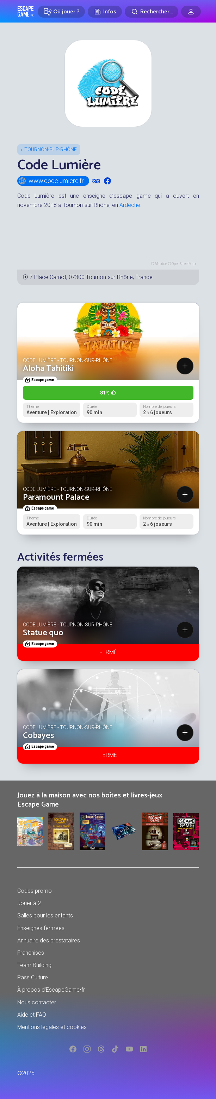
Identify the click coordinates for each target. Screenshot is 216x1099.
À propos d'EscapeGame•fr (51, 989)
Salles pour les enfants (45, 915)
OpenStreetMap (184, 264)
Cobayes (38, 736)
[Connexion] (191, 12)
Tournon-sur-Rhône (50, 149)
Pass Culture (32, 977)
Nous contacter (36, 1002)
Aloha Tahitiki (48, 368)
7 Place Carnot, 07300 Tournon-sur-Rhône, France (91, 277)
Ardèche (129, 205)
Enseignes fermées (40, 928)
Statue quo (43, 633)
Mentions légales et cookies (52, 1027)
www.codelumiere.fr (51, 181)
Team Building (34, 965)
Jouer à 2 (29, 903)
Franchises (30, 952)
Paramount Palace (56, 497)
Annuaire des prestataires (48, 940)
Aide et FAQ (31, 1014)
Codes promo (34, 891)
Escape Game (25, 11)
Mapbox (161, 264)
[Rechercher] (151, 12)
